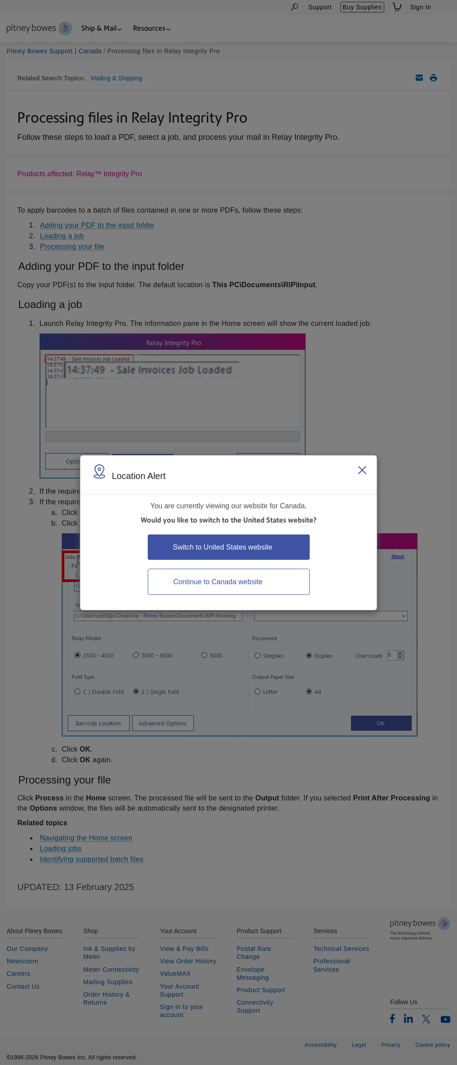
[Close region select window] (362, 470)
